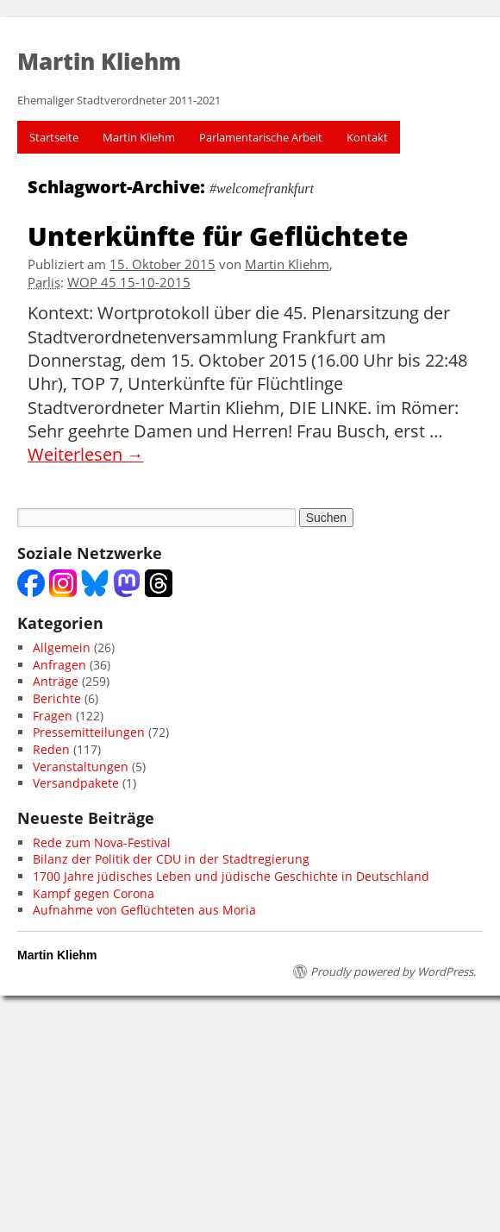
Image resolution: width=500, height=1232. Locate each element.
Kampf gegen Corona (93, 893)
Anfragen (59, 665)
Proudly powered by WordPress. (393, 971)
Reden (51, 749)
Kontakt (367, 137)
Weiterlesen (86, 454)
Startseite (53, 137)
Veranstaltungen (80, 766)
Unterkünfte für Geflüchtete (218, 235)
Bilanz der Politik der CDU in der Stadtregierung (171, 859)
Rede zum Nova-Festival (102, 842)
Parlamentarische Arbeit (260, 137)
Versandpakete (76, 783)
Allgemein (62, 647)
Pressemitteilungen (89, 732)
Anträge (55, 681)
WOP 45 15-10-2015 (129, 282)
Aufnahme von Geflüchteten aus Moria (144, 910)
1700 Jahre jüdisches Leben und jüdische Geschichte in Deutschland (231, 876)
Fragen (52, 715)
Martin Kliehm (139, 137)
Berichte (57, 698)
